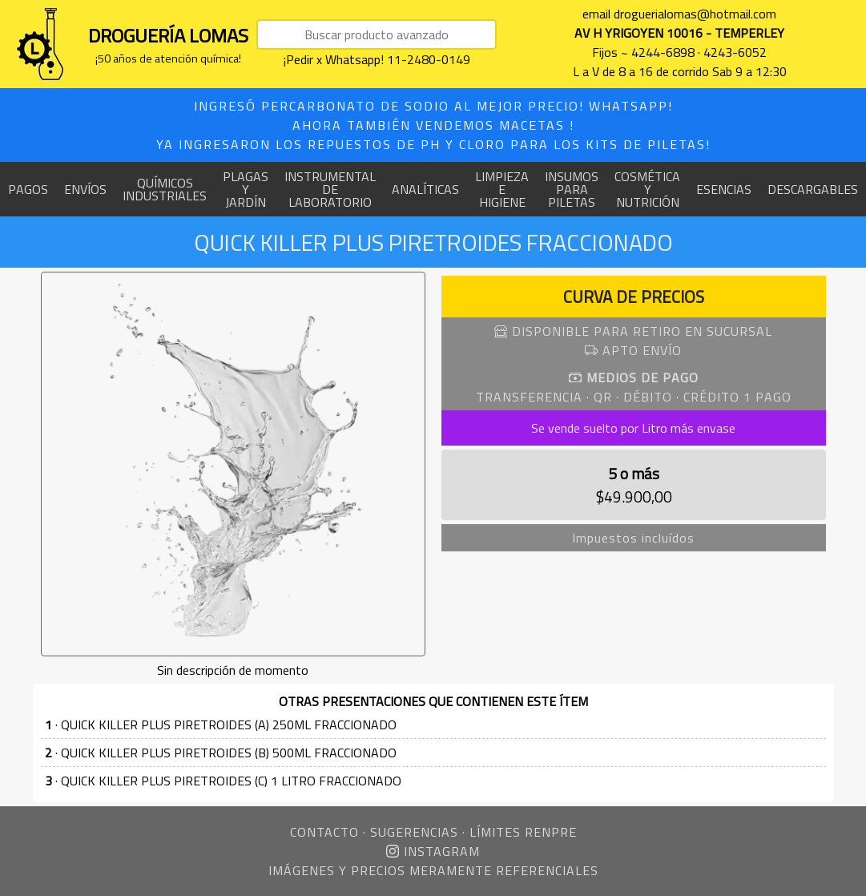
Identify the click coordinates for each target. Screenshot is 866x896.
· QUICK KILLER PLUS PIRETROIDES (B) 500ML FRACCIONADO (221, 752)
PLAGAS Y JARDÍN (245, 189)
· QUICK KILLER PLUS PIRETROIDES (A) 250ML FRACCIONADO (221, 724)
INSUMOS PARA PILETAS (571, 189)
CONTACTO (324, 832)
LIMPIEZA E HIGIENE (502, 189)
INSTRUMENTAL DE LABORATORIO (330, 189)
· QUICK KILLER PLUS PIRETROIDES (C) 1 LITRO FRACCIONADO (223, 780)
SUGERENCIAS (414, 832)
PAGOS (28, 189)
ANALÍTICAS (425, 189)
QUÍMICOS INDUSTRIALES (165, 189)
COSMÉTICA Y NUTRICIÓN (647, 189)
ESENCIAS (723, 189)
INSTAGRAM (433, 851)
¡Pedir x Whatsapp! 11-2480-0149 (377, 59)
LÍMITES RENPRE (523, 832)
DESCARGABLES (812, 189)
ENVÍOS (85, 189)
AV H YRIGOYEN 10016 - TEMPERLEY (679, 32)
